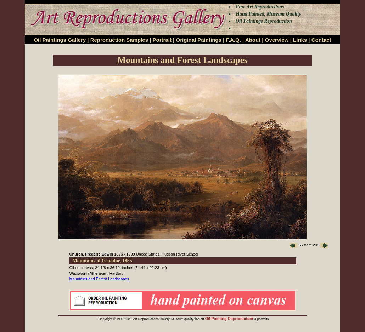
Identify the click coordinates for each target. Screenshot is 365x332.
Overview (277, 40)
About (252, 40)
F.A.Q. (233, 40)
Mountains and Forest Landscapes (99, 279)
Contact (321, 40)
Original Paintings (198, 40)
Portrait (162, 40)
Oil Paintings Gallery (60, 40)
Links (300, 40)
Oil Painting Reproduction (229, 318)
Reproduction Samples (119, 40)
